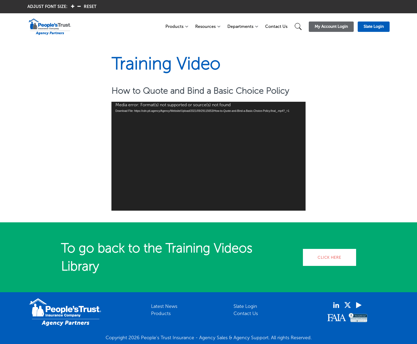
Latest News (164, 306)
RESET (90, 6)
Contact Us (276, 26)
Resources (205, 26)
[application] (208, 156)
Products (174, 26)
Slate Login (245, 306)
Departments (240, 26)
